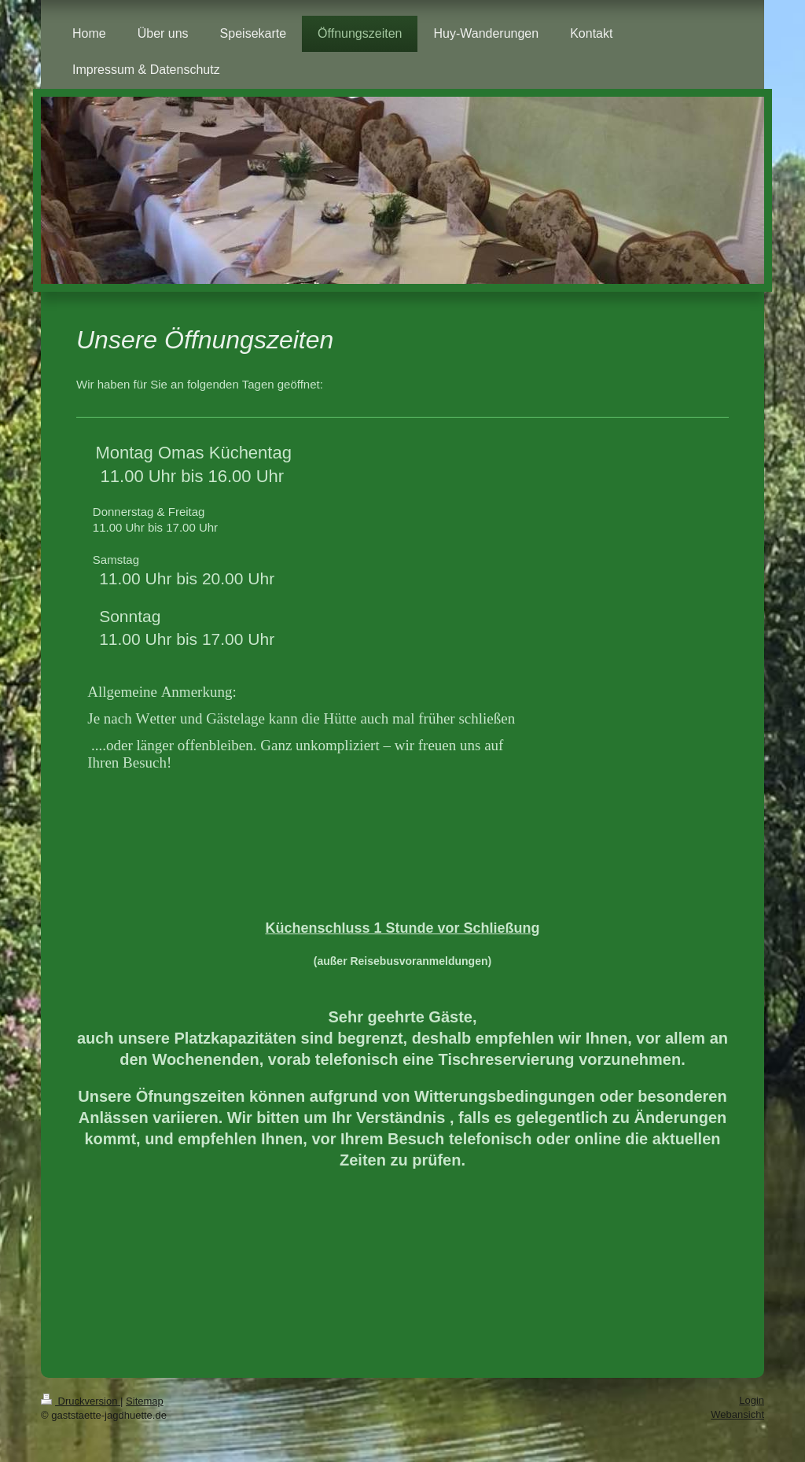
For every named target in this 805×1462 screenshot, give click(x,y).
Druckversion (80, 1401)
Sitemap (145, 1401)
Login (751, 1400)
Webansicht (737, 1414)
